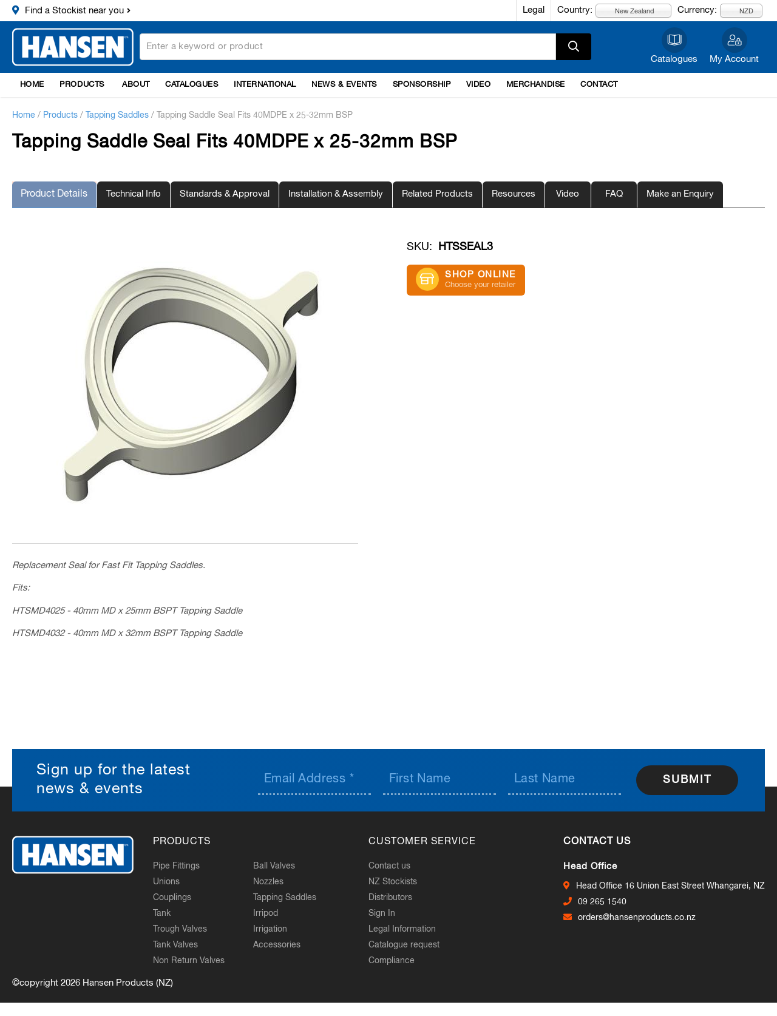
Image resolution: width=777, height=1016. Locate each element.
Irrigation (275, 929)
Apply (573, 46)
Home (32, 85)
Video (478, 85)
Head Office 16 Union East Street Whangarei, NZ (670, 885)
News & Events (344, 85)
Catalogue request (408, 945)
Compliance (396, 961)
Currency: (697, 10)
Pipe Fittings (181, 866)
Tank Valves (180, 945)
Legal (534, 10)
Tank (166, 913)
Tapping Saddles (117, 115)
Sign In (386, 913)
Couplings (177, 897)
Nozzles (273, 882)
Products (81, 85)
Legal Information (407, 929)
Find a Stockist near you (74, 10)
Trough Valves (185, 929)
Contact (599, 85)
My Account (734, 59)
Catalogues (674, 59)
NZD (739, 10)
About (136, 85)
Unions (171, 882)
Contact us (394, 866)
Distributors (395, 897)
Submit (687, 779)
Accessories (281, 945)
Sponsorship (422, 85)
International (265, 85)
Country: (574, 10)
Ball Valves (279, 866)
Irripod (270, 913)
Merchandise (535, 85)
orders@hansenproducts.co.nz (637, 917)
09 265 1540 (602, 901)
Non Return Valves (193, 961)
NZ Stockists (397, 882)
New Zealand (627, 10)
